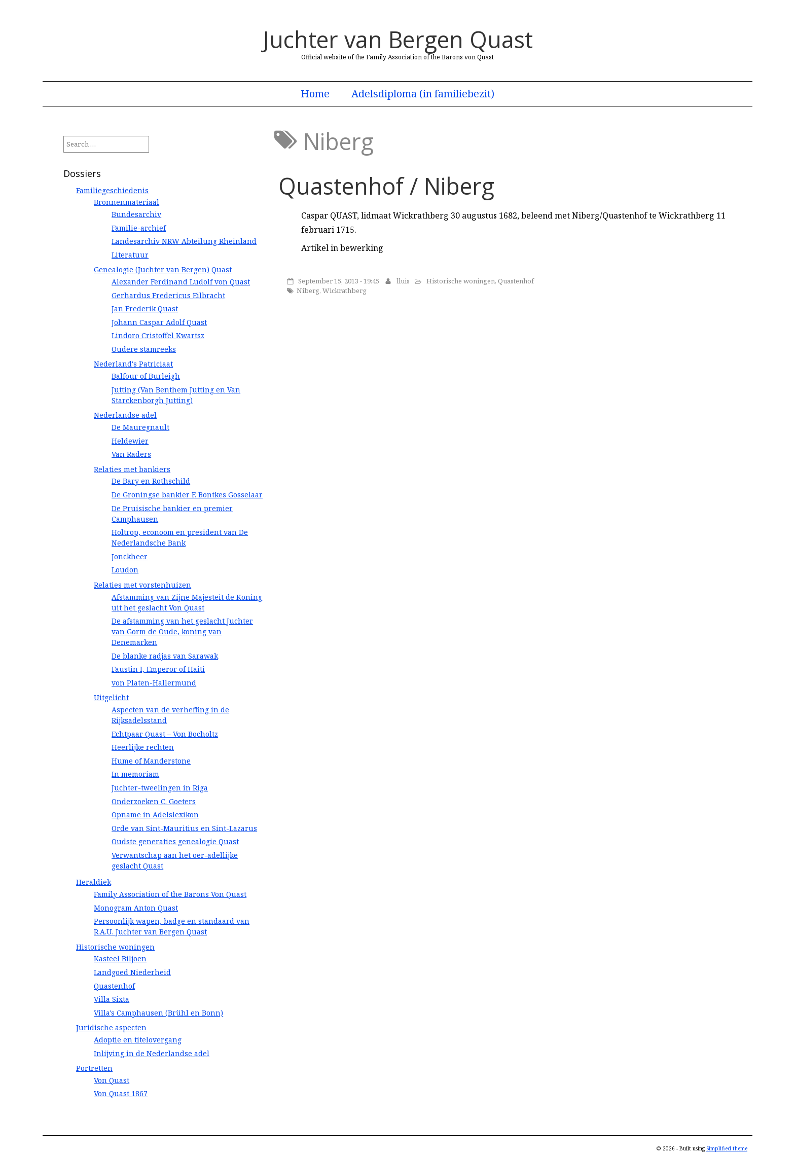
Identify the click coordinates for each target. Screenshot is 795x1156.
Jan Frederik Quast (145, 308)
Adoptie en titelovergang (138, 1039)
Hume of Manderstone (151, 761)
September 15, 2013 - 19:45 (338, 280)
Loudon (125, 569)
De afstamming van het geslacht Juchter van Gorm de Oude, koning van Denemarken (182, 631)
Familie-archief (139, 228)
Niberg (308, 290)
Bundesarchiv (136, 214)
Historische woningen (460, 280)
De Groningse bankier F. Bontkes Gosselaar (187, 494)
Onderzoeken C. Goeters (154, 801)
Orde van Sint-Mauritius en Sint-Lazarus (184, 828)
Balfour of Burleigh (146, 376)
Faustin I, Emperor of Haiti (158, 669)
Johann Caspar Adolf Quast (159, 322)
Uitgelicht (111, 697)
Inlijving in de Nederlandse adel (151, 1053)
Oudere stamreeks (144, 349)
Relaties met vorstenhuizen (142, 585)
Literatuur (130, 255)
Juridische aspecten (111, 1027)
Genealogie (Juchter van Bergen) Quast (163, 269)
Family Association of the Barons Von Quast (170, 894)
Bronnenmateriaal (126, 202)
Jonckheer (130, 556)
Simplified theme (726, 1148)
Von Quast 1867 (121, 1093)
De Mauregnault (140, 427)
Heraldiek (93, 882)
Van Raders (131, 454)
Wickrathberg (344, 290)
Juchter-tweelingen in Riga (160, 787)
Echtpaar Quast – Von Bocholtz (165, 734)
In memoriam (135, 774)
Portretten (94, 1068)
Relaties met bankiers (132, 469)
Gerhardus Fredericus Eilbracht (168, 295)
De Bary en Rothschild (151, 481)
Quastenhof (516, 280)
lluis (403, 280)
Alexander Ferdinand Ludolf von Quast (181, 281)
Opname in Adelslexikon (155, 814)
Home (315, 94)
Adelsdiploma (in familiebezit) (422, 94)
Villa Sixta (111, 999)
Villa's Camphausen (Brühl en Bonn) (158, 1013)
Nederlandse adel (125, 415)
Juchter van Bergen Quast (398, 39)
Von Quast (111, 1080)
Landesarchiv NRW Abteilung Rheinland (184, 241)
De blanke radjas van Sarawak (165, 656)
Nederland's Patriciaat (133, 364)
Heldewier (130, 441)
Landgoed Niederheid (132, 972)
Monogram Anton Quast (136, 908)
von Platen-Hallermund (154, 683)
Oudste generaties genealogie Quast (175, 841)
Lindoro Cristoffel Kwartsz (158, 335)
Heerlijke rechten (143, 747)
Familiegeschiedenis (112, 190)
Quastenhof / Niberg (386, 185)
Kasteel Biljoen (120, 958)
